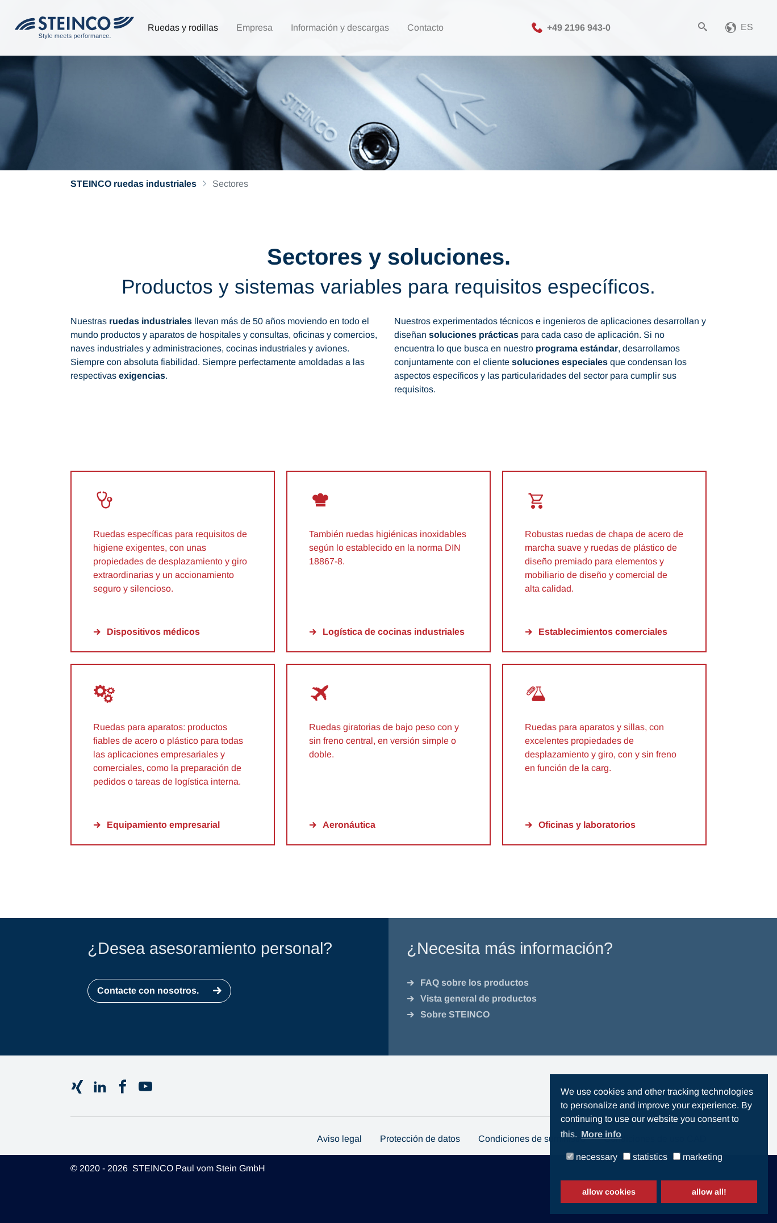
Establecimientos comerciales (602, 631)
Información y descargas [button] (340, 27)
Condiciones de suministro (532, 1139)
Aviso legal (339, 1139)
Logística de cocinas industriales (394, 631)
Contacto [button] (425, 27)
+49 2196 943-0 (579, 27)
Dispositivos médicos (153, 631)
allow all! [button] (709, 1191)
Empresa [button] (254, 27)
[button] (739, 28)
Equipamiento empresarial (163, 825)
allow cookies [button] (609, 1191)
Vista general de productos (478, 998)
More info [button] (601, 1134)
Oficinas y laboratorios (587, 825)
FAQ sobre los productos (474, 982)
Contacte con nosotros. (148, 990)
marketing (697, 1157)
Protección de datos (420, 1139)
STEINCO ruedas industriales (133, 184)
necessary (591, 1157)
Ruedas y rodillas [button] (183, 27)
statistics (645, 1157)
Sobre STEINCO (455, 1014)
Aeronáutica (349, 825)
